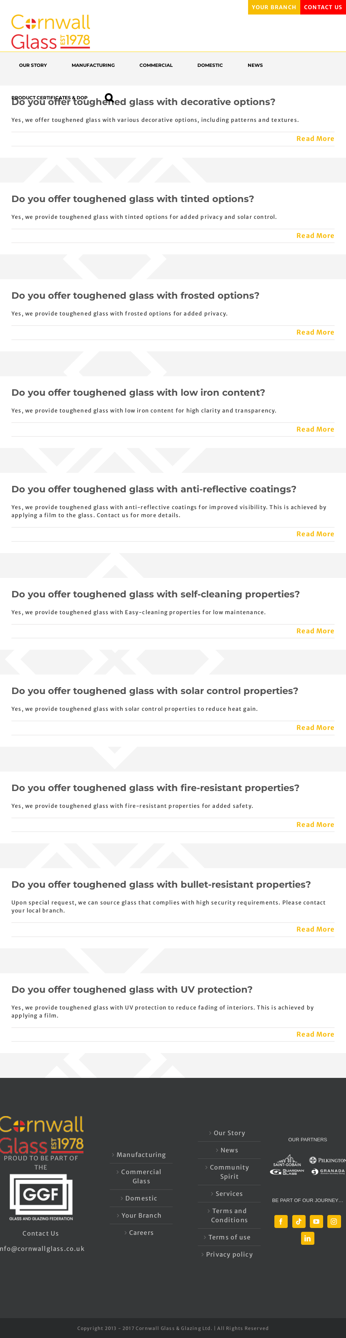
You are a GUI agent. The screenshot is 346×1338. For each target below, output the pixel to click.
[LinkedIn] (307, 1238)
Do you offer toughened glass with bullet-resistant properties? (161, 884)
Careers (141, 1232)
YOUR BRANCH (274, 7)
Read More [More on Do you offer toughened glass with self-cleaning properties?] (315, 631)
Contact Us (40, 1233)
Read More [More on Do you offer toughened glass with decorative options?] (315, 138)
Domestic (141, 1198)
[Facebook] (281, 1221)
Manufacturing (142, 1154)
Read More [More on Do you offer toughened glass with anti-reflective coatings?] (315, 534)
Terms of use (229, 1237)
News (230, 1150)
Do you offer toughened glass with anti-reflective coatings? (153, 489)
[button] (113, 97)
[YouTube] (316, 1221)
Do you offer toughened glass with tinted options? (132, 198)
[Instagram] (334, 1221)
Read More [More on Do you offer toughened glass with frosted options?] (315, 332)
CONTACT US (323, 7)
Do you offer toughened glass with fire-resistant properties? (155, 787)
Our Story (229, 1133)
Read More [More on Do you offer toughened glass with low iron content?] (315, 429)
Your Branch (142, 1215)
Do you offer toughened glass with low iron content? (138, 392)
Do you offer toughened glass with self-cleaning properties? (155, 594)
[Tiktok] (299, 1221)
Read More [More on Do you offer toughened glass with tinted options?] (315, 235)
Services (229, 1193)
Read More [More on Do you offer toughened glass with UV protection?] (315, 1034)
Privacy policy (229, 1254)
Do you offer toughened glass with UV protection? (132, 989)
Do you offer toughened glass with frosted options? (135, 295)
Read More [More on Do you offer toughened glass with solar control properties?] (315, 727)
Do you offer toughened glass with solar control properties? (154, 690)
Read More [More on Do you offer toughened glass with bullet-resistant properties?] (315, 929)
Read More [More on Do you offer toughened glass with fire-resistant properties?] (315, 824)
